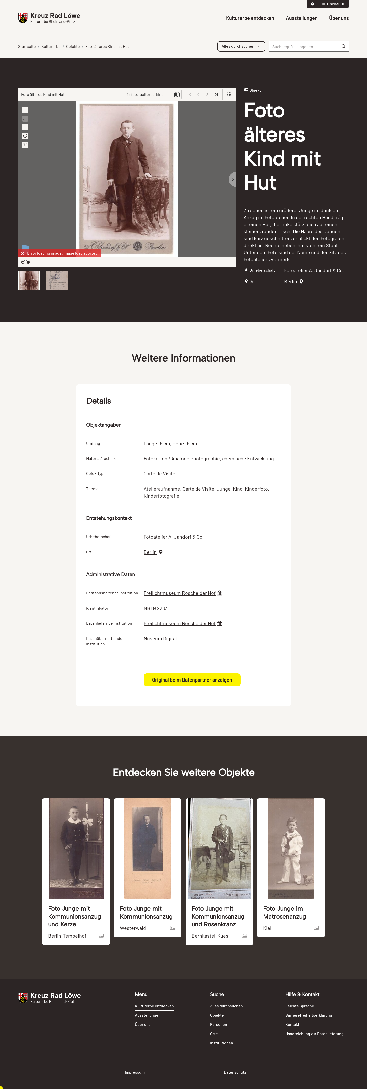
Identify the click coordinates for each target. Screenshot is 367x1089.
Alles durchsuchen (226, 1005)
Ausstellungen (302, 18)
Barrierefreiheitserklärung (308, 1015)
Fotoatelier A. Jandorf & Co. (314, 270)
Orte (214, 1033)
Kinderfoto (256, 489)
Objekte (73, 46)
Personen (218, 1024)
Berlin (290, 281)
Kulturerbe (51, 46)
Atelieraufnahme (162, 489)
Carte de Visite (198, 489)
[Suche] (304, 46)
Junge (224, 489)
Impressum (135, 1072)
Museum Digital (160, 638)
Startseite (27, 46)
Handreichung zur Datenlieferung (314, 1033)
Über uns (339, 18)
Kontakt (292, 1024)
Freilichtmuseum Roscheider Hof (180, 593)
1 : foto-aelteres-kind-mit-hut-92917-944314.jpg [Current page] (150, 94)
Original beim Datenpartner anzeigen (192, 680)
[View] (229, 94)
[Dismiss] (22, 253)
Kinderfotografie (161, 496)
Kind (238, 489)
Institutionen (221, 1042)
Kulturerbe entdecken (250, 18)
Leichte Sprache (328, 4)
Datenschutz (235, 1072)
